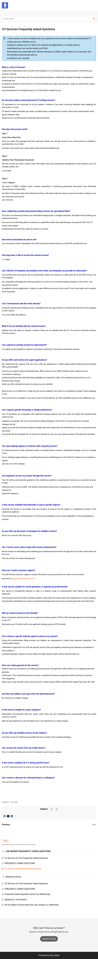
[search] (49, 18)
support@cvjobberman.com (23, 578)
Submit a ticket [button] (49, 939)
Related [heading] (13, 877)
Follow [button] (5, 841)
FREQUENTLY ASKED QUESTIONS (20, 863)
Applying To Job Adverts (16, 899)
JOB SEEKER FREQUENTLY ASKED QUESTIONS (28, 851)
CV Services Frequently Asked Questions (23, 868)
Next (94, 824)
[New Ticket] (49, 939)
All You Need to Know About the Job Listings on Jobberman (32, 905)
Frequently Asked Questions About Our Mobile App (27, 894)
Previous (6, 824)
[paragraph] (49, 416)
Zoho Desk (54, 955)
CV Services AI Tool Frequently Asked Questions (26, 858)
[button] (87, 5)
